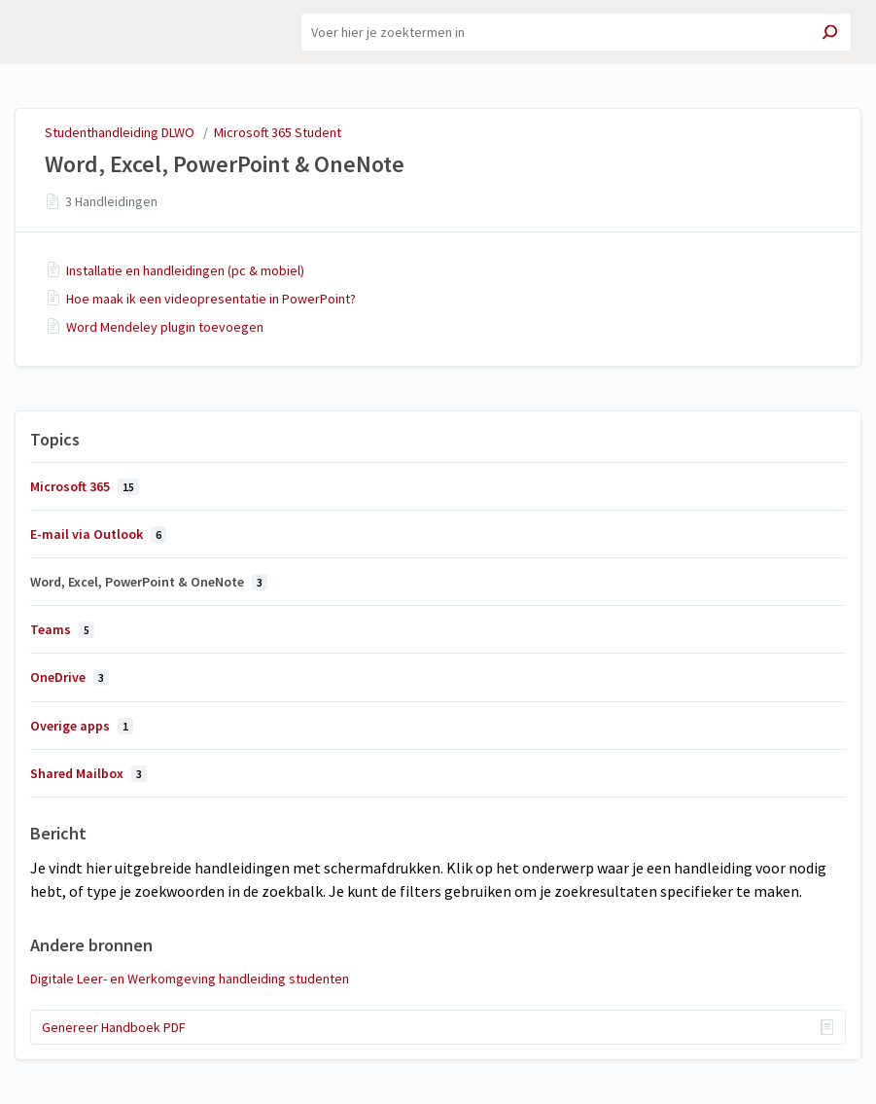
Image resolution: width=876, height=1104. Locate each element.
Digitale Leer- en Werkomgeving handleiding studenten (189, 978)
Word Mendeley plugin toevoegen (164, 327)
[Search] (576, 32)
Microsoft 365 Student (277, 132)
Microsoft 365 (84, 486)
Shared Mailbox (88, 773)
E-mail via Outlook (98, 534)
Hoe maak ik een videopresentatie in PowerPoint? (211, 298)
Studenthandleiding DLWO (119, 132)
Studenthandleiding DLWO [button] (85, 32)
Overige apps (81, 725)
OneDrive (69, 677)
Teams (62, 629)
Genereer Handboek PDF (114, 1027)
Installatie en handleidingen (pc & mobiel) (185, 270)
